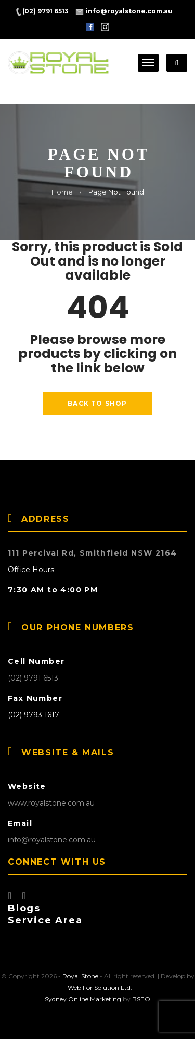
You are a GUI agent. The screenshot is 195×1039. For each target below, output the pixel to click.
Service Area (45, 920)
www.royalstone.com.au (51, 803)
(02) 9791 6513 (33, 678)
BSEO (141, 999)
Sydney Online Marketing (83, 999)
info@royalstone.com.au (52, 839)
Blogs (24, 908)
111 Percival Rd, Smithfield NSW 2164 (92, 553)
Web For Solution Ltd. (100, 987)
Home (62, 192)
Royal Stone (80, 976)
